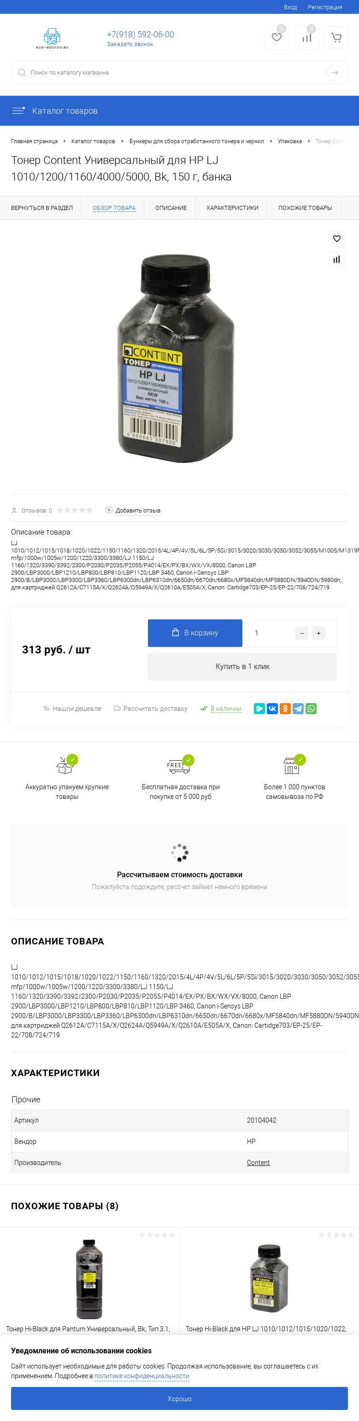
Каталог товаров (54, 111)
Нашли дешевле (71, 708)
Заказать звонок (130, 44)
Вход (290, 7)
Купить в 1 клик (243, 666)
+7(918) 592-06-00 (140, 34)
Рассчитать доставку (150, 708)
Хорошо (180, 1399)
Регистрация (325, 7)
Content (258, 1162)
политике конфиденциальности (141, 1376)
